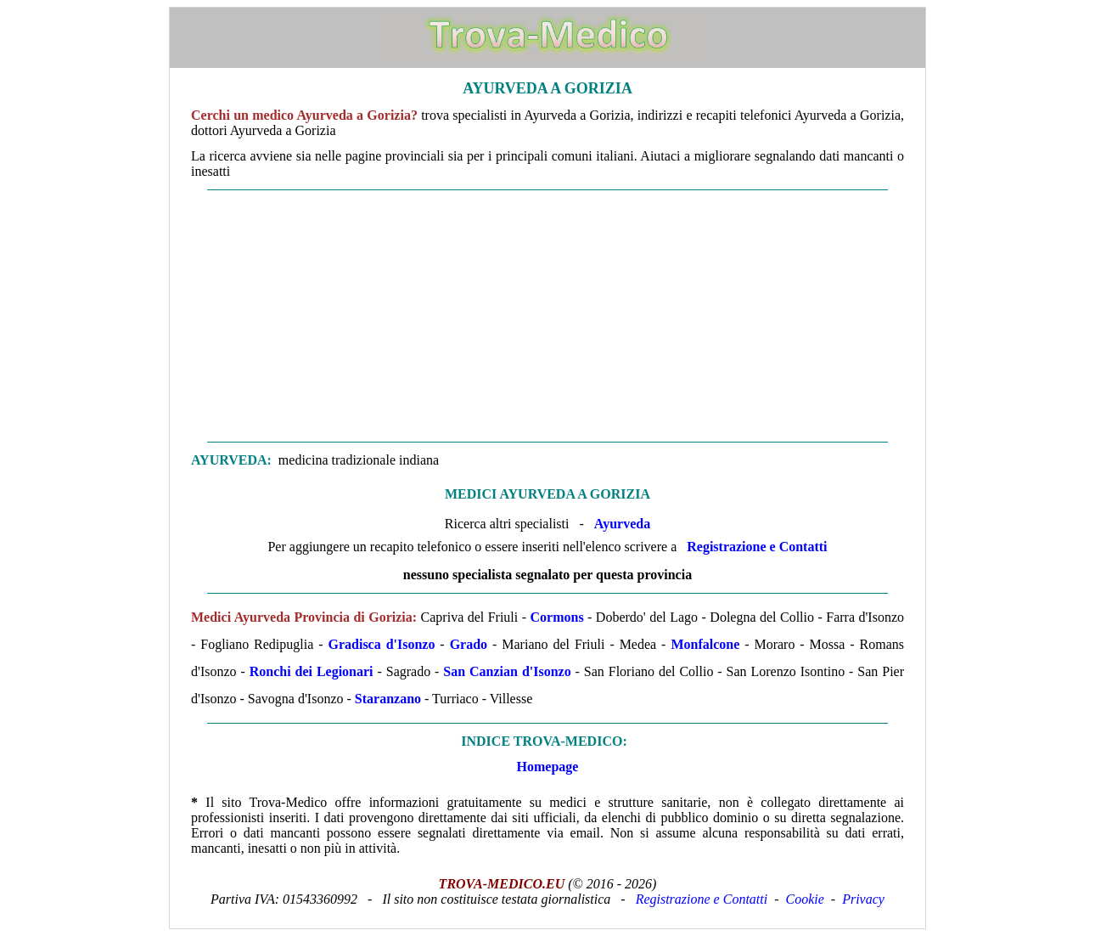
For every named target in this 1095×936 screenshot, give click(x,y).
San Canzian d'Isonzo (506, 671)
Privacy (863, 899)
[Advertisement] (547, 316)
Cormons (557, 617)
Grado (468, 644)
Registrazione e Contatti (757, 546)
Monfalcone (707, 644)
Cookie (805, 899)
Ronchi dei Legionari (311, 671)
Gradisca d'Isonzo (381, 644)
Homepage (548, 766)
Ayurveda (622, 523)
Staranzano (388, 698)
